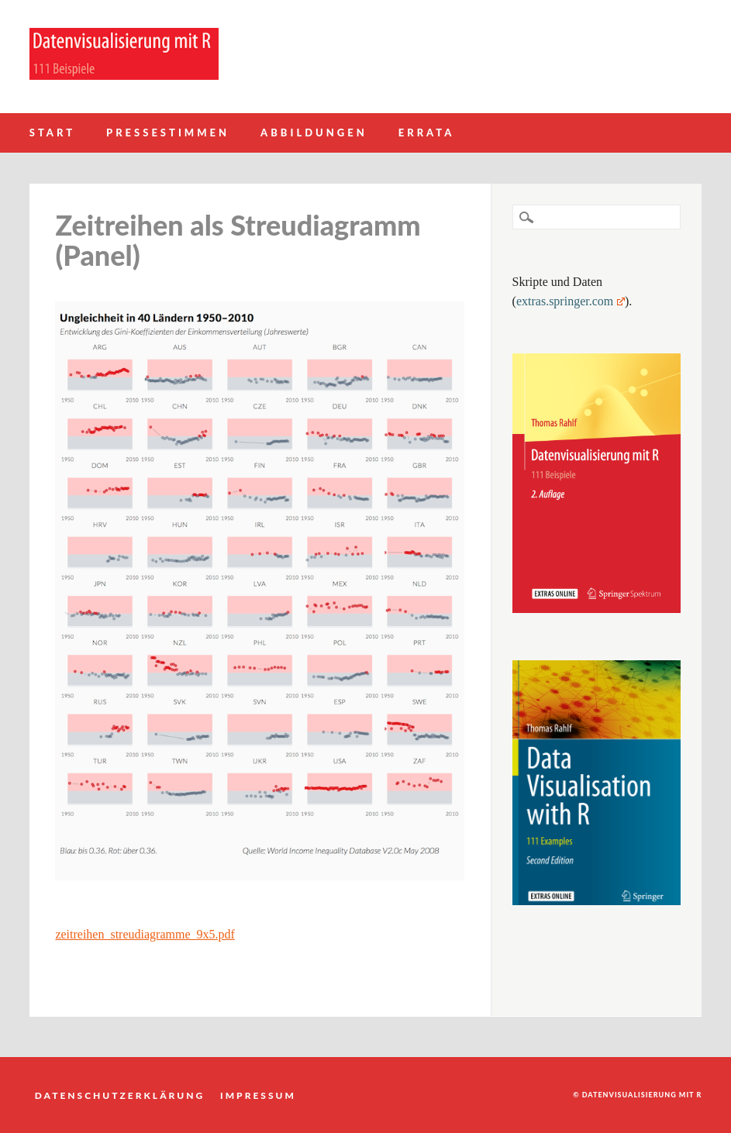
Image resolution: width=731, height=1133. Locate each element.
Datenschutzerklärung (120, 1094)
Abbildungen (313, 132)
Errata (426, 132)
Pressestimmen (167, 132)
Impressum (258, 1094)
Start (52, 132)
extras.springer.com (570, 301)
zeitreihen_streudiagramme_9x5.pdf (144, 934)
